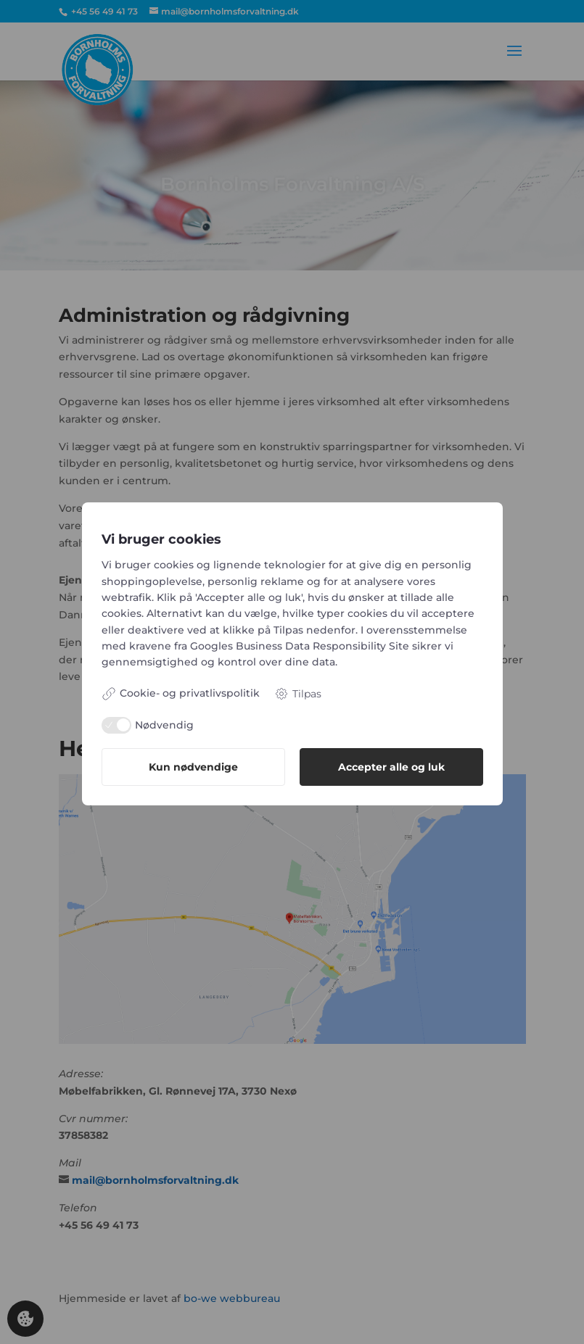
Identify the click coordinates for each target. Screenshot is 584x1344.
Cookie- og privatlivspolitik (181, 693)
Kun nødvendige (193, 766)
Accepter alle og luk (391, 766)
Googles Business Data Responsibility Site (299, 645)
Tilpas (297, 693)
